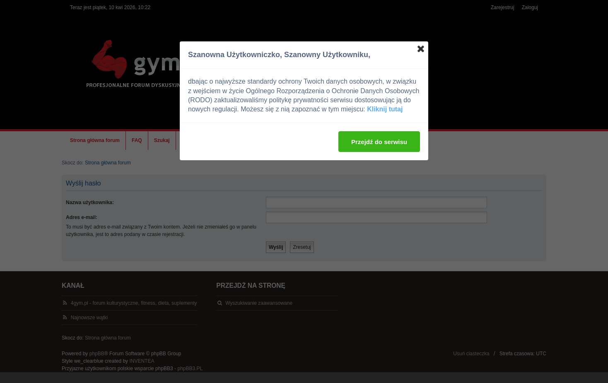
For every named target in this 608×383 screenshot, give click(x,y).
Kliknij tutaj (385, 109)
